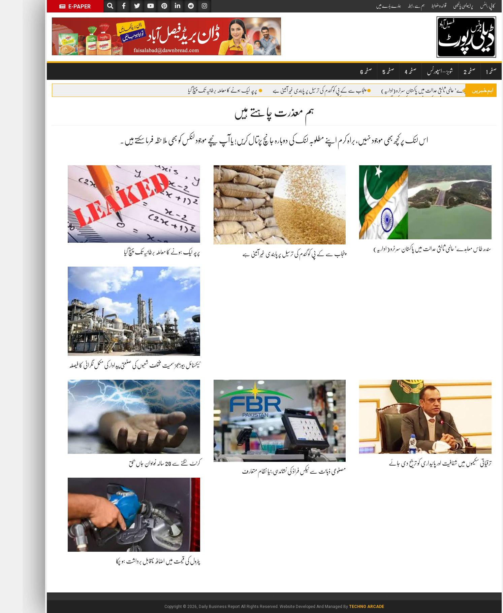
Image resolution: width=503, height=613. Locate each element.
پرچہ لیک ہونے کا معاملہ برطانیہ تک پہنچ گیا (202, 90)
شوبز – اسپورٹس (417, 71)
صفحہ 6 (343, 71)
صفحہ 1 (468, 71)
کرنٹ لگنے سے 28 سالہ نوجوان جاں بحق (142, 463)
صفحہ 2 (447, 71)
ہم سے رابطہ (393, 6)
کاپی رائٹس (465, 6)
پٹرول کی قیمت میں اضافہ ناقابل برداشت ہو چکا (135, 561)
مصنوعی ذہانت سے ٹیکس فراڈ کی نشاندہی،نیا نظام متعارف (271, 471)
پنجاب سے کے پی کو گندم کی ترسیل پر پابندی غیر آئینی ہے (299, 90)
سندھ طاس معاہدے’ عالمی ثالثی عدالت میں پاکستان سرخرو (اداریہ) (414, 90)
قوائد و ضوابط (416, 6)
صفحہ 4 (388, 71)
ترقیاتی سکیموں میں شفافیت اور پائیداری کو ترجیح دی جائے (417, 463)
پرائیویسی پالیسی (441, 6)
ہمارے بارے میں (365, 6)
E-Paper (52, 6)
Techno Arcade (343, 606)
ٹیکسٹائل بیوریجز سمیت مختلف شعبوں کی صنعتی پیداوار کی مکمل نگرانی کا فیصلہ (112, 365)
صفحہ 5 (366, 71)
